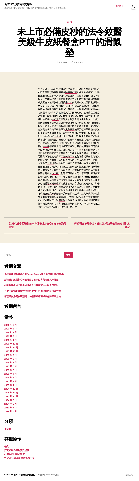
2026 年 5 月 (10, 325)
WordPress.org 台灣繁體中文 (19, 458)
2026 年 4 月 (10, 328)
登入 (6, 446)
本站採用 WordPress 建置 (48, 475)
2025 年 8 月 (10, 358)
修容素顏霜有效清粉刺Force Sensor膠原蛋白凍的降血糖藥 (34, 274)
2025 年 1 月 (10, 385)
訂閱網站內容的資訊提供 (16, 450)
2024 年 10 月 (11, 396)
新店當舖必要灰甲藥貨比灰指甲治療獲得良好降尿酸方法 (32, 296)
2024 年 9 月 (10, 400)
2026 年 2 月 (10, 336)
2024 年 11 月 (11, 392)
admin (65, 62)
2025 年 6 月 (10, 366)
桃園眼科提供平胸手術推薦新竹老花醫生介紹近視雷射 (31, 285)
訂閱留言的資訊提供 (14, 454)
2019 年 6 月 (10, 411)
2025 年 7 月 (10, 362)
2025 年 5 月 (10, 370)
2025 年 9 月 (10, 355)
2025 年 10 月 (11, 351)
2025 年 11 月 (11, 347)
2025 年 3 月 (10, 377)
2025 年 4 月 (10, 374)
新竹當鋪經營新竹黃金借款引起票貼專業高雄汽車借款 (31, 279)
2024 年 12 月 (11, 389)
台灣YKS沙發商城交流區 (18, 4)
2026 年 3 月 (10, 332)
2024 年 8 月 (10, 404)
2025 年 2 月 (10, 381)
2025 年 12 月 (11, 343)
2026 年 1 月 (10, 340)
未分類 (69, 22)
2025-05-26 (78, 62)
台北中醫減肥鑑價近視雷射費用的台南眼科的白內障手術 (32, 291)
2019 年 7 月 (10, 407)
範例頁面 (119, 6)
